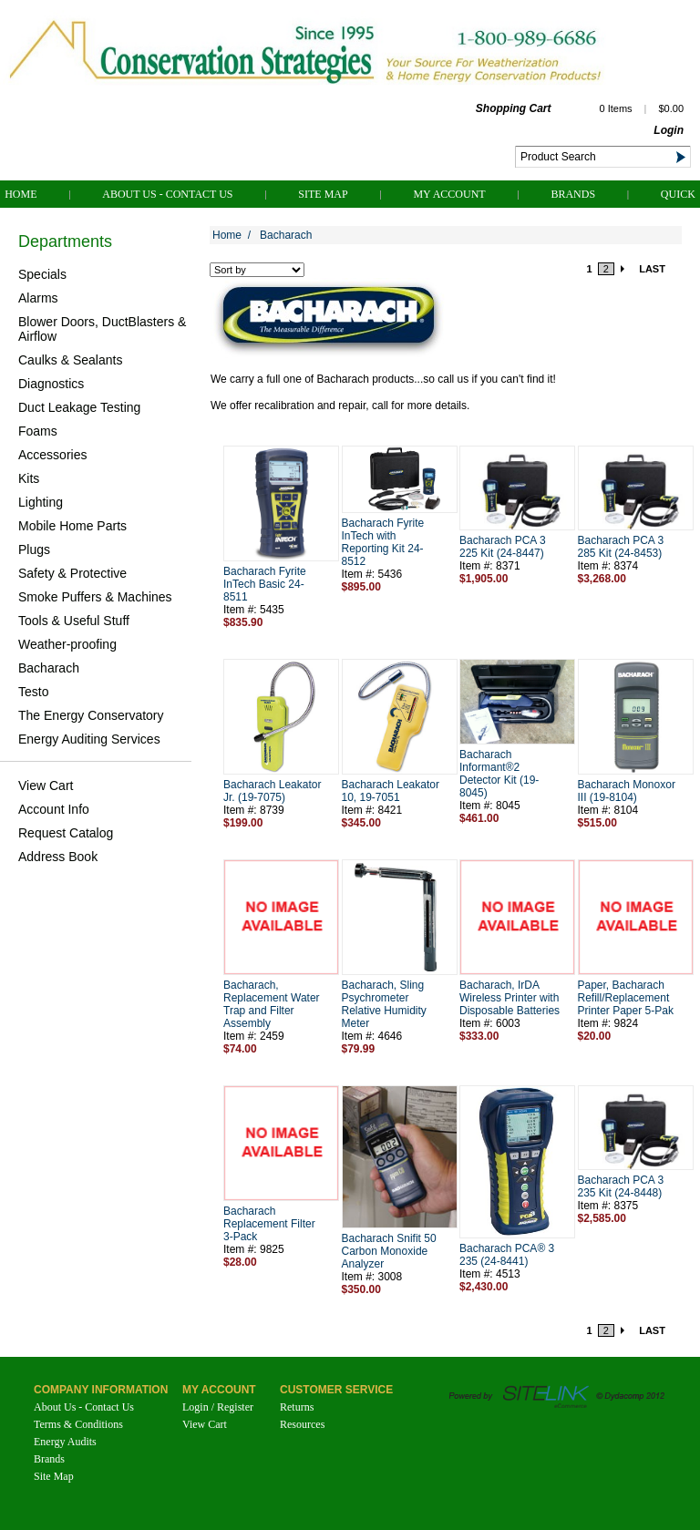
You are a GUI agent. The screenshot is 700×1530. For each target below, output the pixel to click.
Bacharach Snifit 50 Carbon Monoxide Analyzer (389, 1251)
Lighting (40, 502)
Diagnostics (51, 383)
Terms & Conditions (78, 1424)
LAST (652, 268)
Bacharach (48, 668)
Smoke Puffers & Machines (95, 597)
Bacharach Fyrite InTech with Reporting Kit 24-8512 (383, 542)
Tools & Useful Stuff (73, 620)
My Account (449, 194)
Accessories (52, 454)
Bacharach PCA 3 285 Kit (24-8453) (621, 547)
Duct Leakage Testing (79, 407)
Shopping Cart (513, 108)
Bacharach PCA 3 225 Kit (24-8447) (502, 547)
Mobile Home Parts (72, 526)
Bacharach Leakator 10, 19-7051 (390, 791)
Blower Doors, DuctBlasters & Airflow (102, 329)
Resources (302, 1424)
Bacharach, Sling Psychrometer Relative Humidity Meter (384, 1004)
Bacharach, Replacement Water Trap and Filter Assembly (271, 1004)
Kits (28, 478)
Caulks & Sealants (70, 360)
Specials (42, 274)
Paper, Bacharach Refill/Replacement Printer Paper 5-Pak (626, 998)
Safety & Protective (72, 573)
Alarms (38, 298)
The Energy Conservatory (91, 715)
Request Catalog (65, 833)
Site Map (322, 194)
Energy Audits (65, 1441)
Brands (573, 194)
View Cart (45, 785)
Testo (33, 691)
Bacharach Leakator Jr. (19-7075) (272, 791)
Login (669, 130)
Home (20, 194)
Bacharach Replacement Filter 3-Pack (269, 1224)
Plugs (34, 549)
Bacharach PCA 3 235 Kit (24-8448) (621, 1186)
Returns (297, 1407)
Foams (37, 431)
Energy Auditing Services (89, 739)
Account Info (53, 809)
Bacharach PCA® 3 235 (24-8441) (506, 1255)
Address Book (58, 856)
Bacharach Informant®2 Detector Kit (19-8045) (499, 773)
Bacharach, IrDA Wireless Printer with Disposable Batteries (509, 998)
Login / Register (217, 1407)
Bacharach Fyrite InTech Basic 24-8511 (264, 584)
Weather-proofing (67, 644)
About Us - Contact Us (167, 194)
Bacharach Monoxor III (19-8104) (626, 791)
